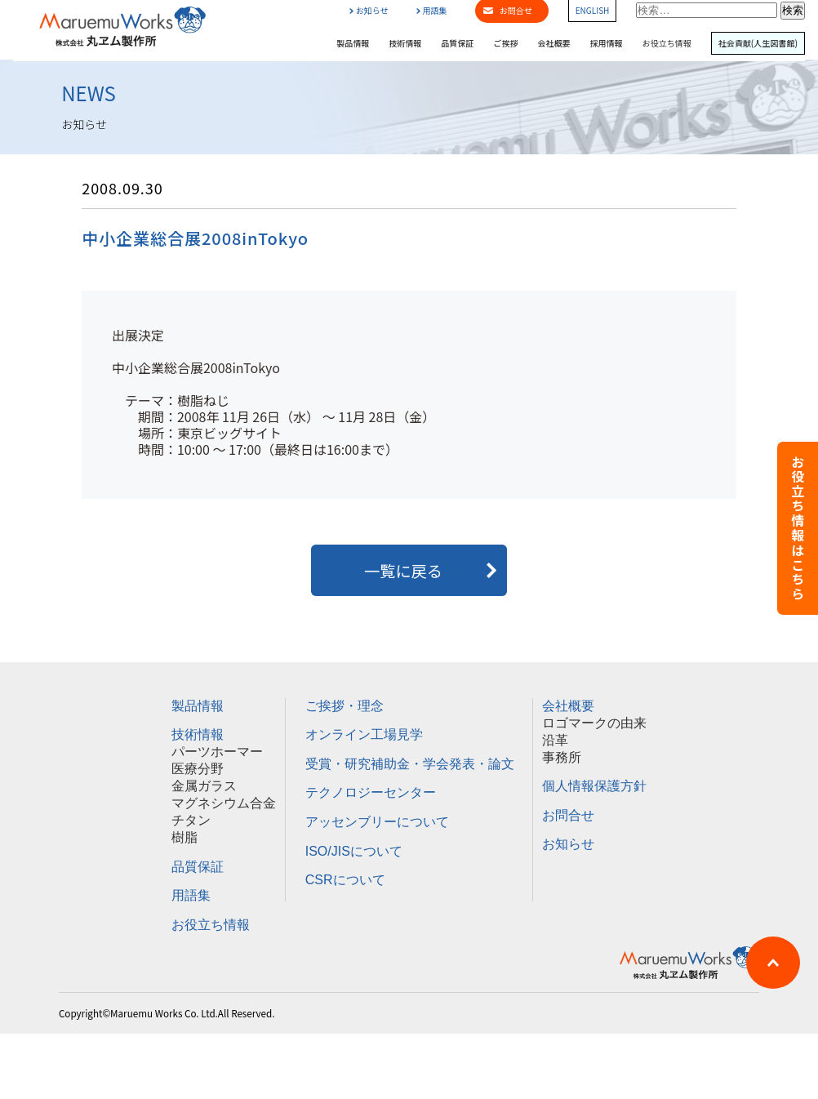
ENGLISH (593, 11)
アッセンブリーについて (377, 822)
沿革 (555, 740)
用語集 (431, 11)
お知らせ (369, 11)
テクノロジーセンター (370, 792)
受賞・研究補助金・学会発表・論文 (409, 764)
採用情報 (606, 43)
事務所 (561, 757)
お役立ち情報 (666, 43)
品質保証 (457, 43)
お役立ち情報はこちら (797, 528)
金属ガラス (204, 786)
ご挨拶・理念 (344, 706)
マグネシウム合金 (223, 803)
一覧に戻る (409, 570)
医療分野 (197, 769)
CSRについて (345, 880)
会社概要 (553, 43)
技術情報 (405, 43)
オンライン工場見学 (364, 734)
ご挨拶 (505, 43)
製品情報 (352, 43)
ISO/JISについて (353, 851)
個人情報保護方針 (594, 786)
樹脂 (184, 837)
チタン (191, 820)
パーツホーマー (217, 752)
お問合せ (568, 815)
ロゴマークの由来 (594, 723)
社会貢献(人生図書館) (758, 43)
